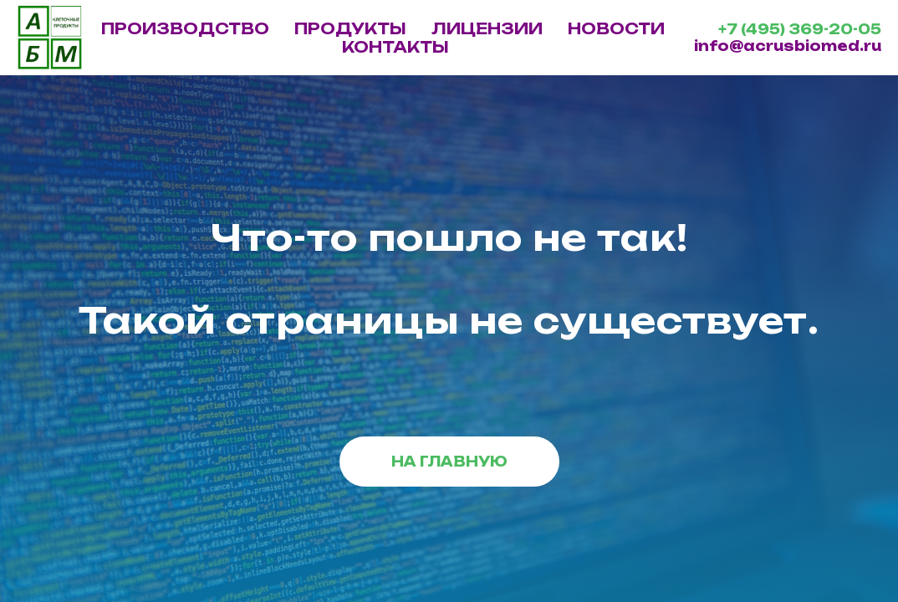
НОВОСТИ (616, 28)
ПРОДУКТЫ (350, 28)
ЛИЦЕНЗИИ (487, 28)
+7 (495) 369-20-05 (799, 29)
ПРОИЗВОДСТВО (185, 28)
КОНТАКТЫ (395, 47)
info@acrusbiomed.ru (787, 46)
